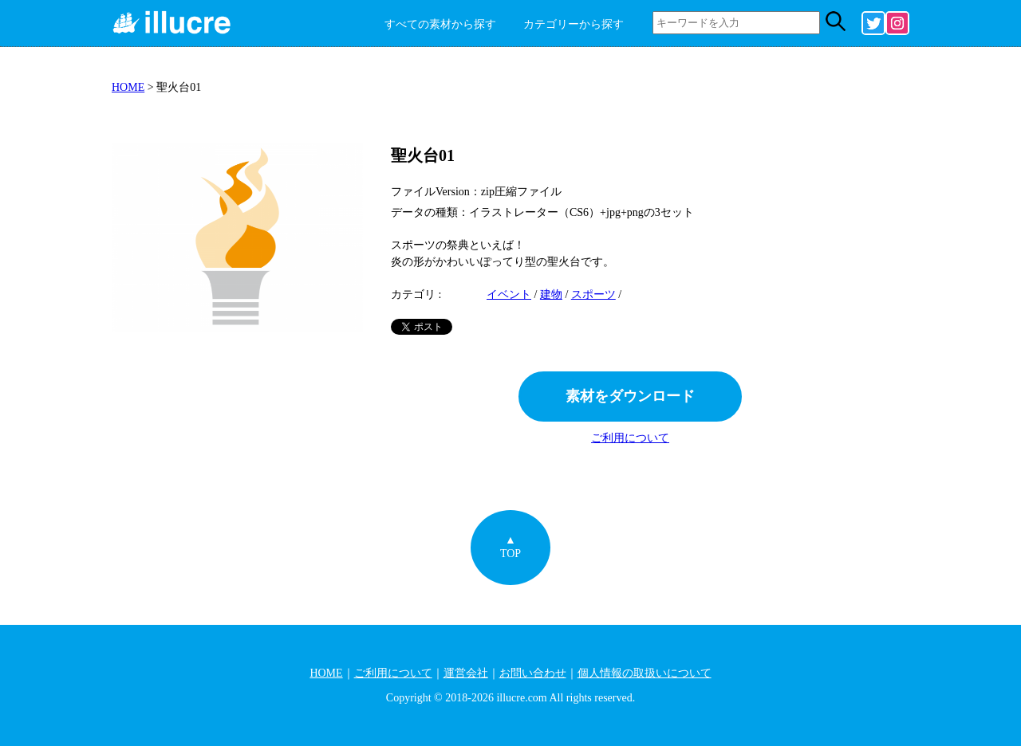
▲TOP (510, 547)
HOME (128, 87)
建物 (551, 294)
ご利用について (630, 438)
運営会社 (465, 673)
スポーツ (593, 294)
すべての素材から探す (440, 24)
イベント (509, 294)
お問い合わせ (532, 673)
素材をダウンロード (630, 396)
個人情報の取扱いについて (645, 673)
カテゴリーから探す (573, 24)
